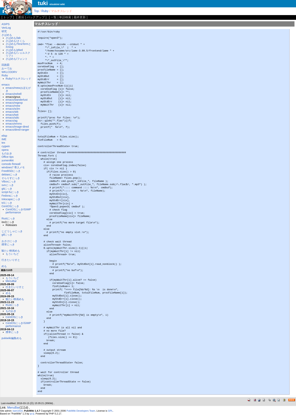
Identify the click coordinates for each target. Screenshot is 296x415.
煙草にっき (8, 244)
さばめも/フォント (17, 58)
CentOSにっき (10, 206)
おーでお (7, 68)
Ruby (44, 11)
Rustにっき (8, 218)
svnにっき (8, 185)
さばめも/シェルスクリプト (18, 54)
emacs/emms (14, 123)
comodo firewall (11, 163)
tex (3, 142)
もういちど (12, 253)
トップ (7, 17)
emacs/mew (13, 105)
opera (5, 149)
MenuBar (11, 281)
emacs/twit (12, 114)
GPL (110, 410)
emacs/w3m (13, 108)
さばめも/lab (13, 37)
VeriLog (6, 27)
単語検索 (65, 17)
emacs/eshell (14, 93)
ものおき (7, 153)
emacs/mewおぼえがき (18, 89)
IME (4, 139)
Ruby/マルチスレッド (18, 78)
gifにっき (7, 234)
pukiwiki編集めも (12, 338)
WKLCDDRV (9, 72)
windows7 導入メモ (13, 167)
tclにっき (7, 202)
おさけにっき (9, 241)
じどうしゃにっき (12, 231)
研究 (4, 31)
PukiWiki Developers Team (80, 410)
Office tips (8, 156)
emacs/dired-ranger (17, 129)
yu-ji (32, 413)
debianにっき (10, 174)
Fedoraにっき (10, 195)
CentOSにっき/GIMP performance (18, 211)
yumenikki (8, 160)
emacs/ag (11, 120)
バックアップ (36, 17)
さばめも (7, 34)
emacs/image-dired (17, 126)
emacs (5, 84)
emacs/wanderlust (17, 99)
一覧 (54, 17)
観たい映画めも (11, 250)
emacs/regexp (14, 102)
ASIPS (5, 24)
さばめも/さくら (15, 40)
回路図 (5, 64)
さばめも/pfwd (14, 49)
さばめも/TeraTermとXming (18, 45)
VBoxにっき (9, 181)
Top (36, 11)
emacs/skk (12, 111)
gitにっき (7, 188)
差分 (21, 17)
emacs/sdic (12, 117)
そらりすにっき (11, 178)
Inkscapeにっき (11, 199)
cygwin (6, 146)
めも (4, 266)
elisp (4, 135)
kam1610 (18, 410)
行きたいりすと (11, 259)
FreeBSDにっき (11, 170)
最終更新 (80, 17)
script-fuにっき (10, 192)
